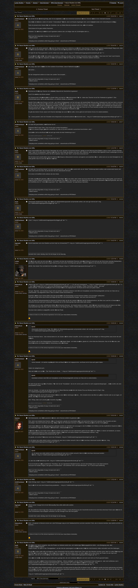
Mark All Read (28, 584)
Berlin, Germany (23, 293)
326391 (121, 520)
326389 (121, 479)
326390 (121, 502)
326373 (121, 16)
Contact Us (102, 584)
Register (112, 3)
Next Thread (96, 9)
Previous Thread (42, 9)
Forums (28, 3)
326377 (121, 121)
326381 (121, 217)
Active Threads (76, 5)
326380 (121, 199)
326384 (121, 281)
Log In (120, 3)
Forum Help (109, 584)
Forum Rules (18, 584)
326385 (121, 323)
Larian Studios (19, 3)
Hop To (33, 578)
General (35, 3)
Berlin (20, 60)
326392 (121, 542)
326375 (121, 64)
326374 (121, 45)
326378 (121, 148)
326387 (121, 415)
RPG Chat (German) (57, 3)
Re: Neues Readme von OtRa (26, 16)
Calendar (66, 5)
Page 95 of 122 (83, 13)
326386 (121, 356)
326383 (121, 258)
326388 (121, 447)
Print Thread (18, 12)
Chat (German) (44, 3)
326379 (121, 166)
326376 (121, 88)
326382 (121, 240)
